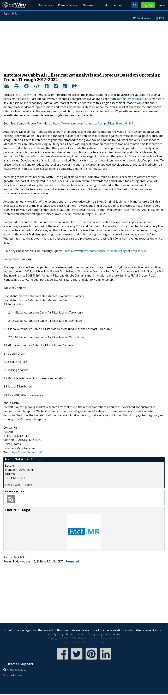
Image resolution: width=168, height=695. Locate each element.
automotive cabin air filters (133, 99)
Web (18, 485)
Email (8, 485)
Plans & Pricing (67, 5)
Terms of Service (75, 634)
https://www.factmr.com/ (26, 452)
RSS (161, 18)
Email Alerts (144, 18)
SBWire (14, 5)
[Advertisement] (84, 45)
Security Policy (55, 634)
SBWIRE (30, 95)
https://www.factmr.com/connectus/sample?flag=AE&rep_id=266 (106, 251)
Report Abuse (113, 634)
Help (106, 5)
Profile (27, 485)
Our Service (45, 5)
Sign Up (148, 5)
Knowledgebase (16, 670)
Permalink (72, 561)
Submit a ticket (14, 675)
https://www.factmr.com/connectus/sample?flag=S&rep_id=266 (93, 123)
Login (161, 5)
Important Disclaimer (96, 642)
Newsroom (90, 5)
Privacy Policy (95, 634)
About (118, 5)
